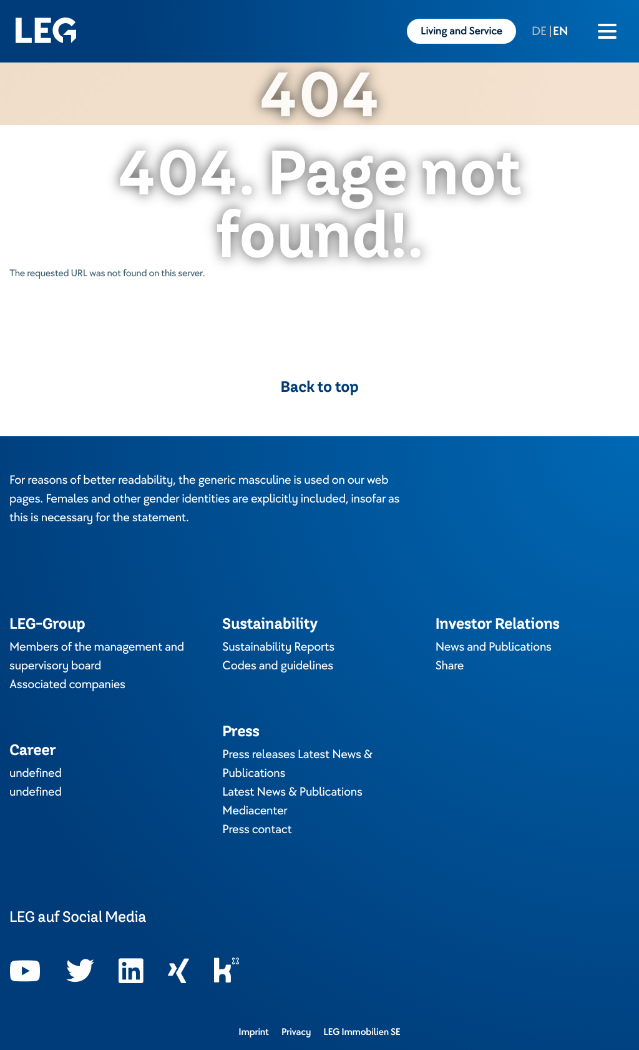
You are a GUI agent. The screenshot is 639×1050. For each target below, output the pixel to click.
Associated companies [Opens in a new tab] (67, 684)
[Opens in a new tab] (25, 971)
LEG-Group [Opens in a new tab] (47, 623)
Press (240, 731)
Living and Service (461, 31)
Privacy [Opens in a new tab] (296, 1032)
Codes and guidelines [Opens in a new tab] (277, 665)
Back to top (320, 387)
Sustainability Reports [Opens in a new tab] (278, 647)
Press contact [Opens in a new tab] (256, 829)
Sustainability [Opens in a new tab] (269, 623)
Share (450, 665)
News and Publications (494, 647)
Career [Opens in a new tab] (32, 750)
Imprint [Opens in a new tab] (253, 1032)
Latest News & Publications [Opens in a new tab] (292, 792)
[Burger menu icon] (607, 31)
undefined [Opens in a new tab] (35, 773)
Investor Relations (498, 623)
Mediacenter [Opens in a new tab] (254, 811)
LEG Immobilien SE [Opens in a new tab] (362, 1032)
